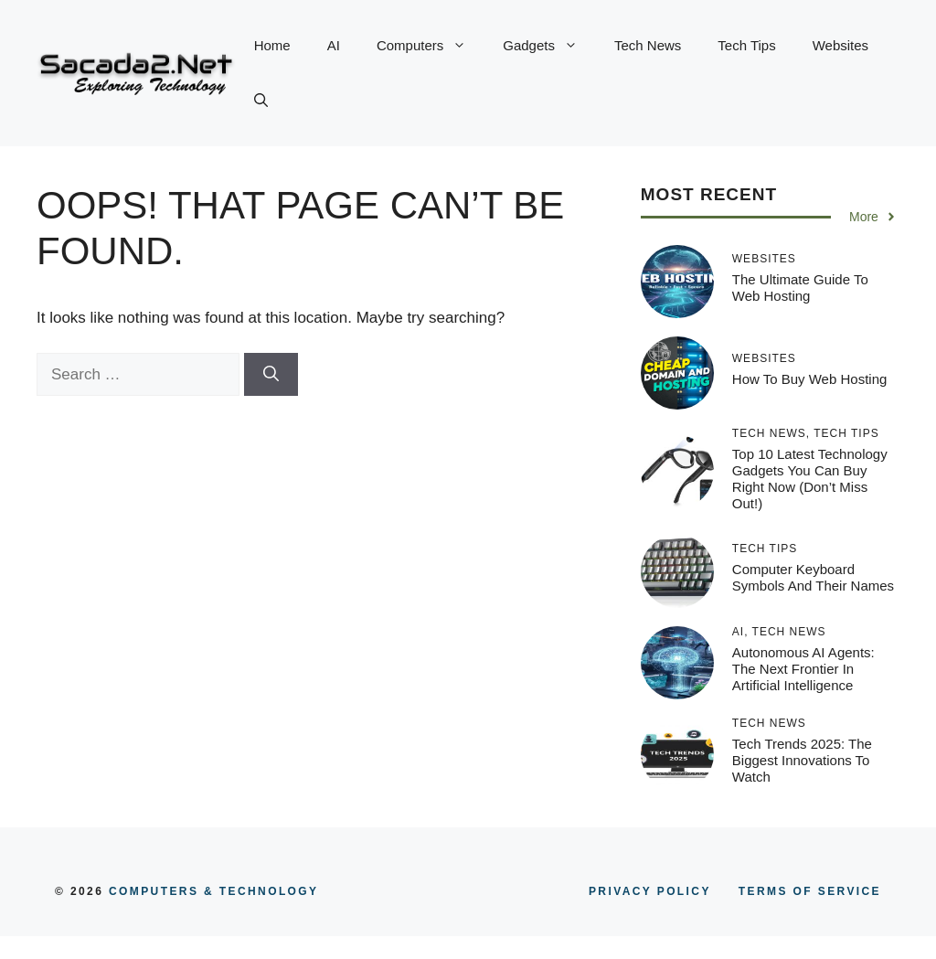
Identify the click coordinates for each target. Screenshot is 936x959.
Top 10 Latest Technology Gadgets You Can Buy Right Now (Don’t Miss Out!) (810, 478)
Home (272, 45)
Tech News (647, 45)
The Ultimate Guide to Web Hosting (800, 288)
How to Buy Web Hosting (810, 379)
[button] (261, 100)
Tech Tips (746, 45)
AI (333, 45)
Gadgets (549, 45)
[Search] (271, 375)
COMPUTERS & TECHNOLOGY (210, 891)
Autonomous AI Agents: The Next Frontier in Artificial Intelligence (803, 669)
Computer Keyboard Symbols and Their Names (813, 577)
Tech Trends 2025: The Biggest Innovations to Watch (802, 760)
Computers (430, 45)
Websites (840, 45)
